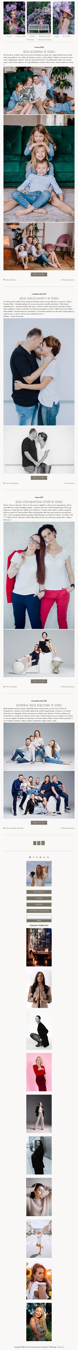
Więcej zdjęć (40, 275)
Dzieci (32, 36)
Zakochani (20, 36)
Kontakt (39, 904)
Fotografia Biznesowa (39, 911)
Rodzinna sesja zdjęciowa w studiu (39, 705)
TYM (5, 517)
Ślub (9, 36)
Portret (30, 40)
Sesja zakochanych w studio (39, 298)
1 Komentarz (70, 483)
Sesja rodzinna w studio (39, 51)
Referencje (39, 892)
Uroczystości (45, 40)
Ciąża (56, 36)
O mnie (39, 898)
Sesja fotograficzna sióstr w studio (39, 502)
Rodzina (67, 36)
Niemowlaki (44, 36)
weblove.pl (60, 1347)
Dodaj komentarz (69, 280)
